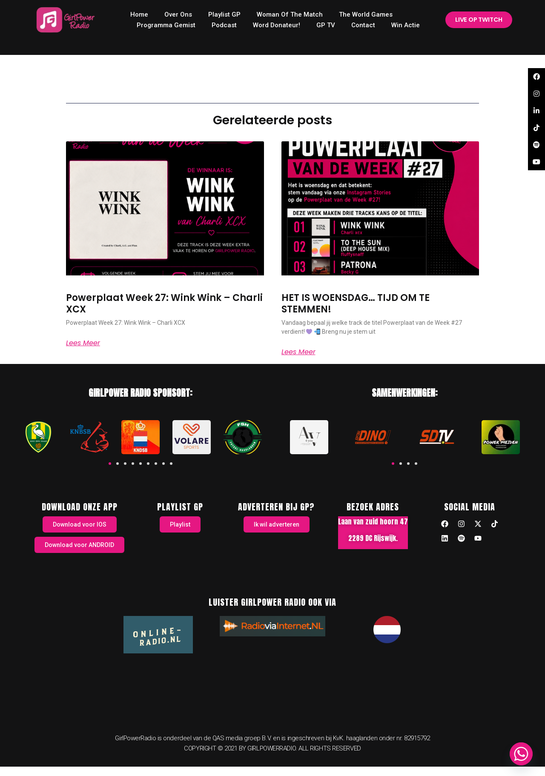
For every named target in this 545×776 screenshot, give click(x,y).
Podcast (224, 25)
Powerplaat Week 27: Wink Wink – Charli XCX (164, 303)
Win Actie (405, 25)
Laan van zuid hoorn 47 (373, 521)
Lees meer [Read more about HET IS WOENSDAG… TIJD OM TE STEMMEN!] (298, 352)
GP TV (325, 25)
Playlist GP (224, 14)
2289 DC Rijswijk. (373, 538)
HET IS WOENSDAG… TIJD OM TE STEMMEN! (355, 303)
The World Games (366, 14)
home (139, 14)
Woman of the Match (290, 14)
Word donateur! (276, 25)
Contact (363, 25)
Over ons (178, 14)
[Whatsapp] (521, 753)
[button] (110, 463)
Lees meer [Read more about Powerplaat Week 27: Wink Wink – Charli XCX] (83, 343)
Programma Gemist (166, 25)
